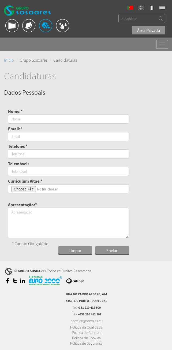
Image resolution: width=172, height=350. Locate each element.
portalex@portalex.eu (86, 320)
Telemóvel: (18, 163)
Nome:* (15, 111)
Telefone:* (17, 146)
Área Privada (148, 30)
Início (9, 60)
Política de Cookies (86, 338)
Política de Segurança (86, 343)
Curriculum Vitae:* (25, 181)
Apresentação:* (22, 204)
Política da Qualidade (86, 327)
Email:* (15, 128)
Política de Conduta (86, 332)
